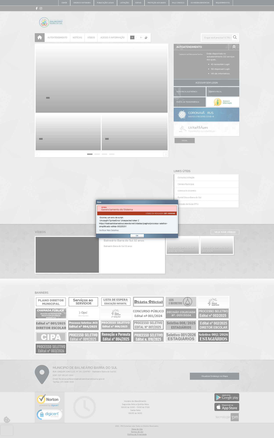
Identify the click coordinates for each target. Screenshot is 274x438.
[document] (137, 219)
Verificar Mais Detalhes (109, 230)
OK (137, 235)
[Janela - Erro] (137, 219)
